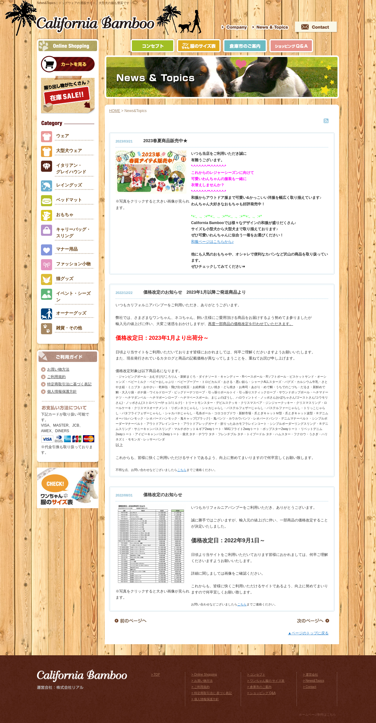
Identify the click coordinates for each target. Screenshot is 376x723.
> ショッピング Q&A (261, 693)
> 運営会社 (310, 674)
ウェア (62, 135)
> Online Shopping (204, 674)
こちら (181, 470)
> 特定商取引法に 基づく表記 (211, 693)
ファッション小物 (73, 263)
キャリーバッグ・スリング (73, 232)
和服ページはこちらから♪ (212, 241)
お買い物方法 (58, 369)
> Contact (309, 687)
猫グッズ (64, 278)
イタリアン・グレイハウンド (71, 168)
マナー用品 (67, 249)
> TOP (155, 674)
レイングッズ (69, 185)
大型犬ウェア (69, 150)
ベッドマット (69, 199)
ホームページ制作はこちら (317, 714)
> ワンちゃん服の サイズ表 (265, 680)
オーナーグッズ (71, 313)
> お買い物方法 (202, 680)
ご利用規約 (56, 377)
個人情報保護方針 (62, 391)
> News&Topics (313, 680)
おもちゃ (64, 214)
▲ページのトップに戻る (308, 633)
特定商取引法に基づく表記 (69, 384)
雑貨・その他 (69, 327)
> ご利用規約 (200, 687)
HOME (114, 111)
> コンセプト (256, 674)
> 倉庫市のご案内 (259, 687)
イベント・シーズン (73, 296)
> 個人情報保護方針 (205, 699)
